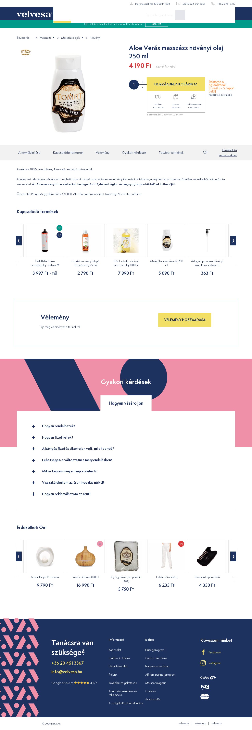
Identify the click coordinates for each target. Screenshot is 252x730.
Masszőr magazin (155, 683)
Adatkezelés (152, 699)
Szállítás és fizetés (119, 658)
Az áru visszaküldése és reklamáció (123, 693)
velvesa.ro (217, 723)
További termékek (171, 153)
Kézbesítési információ (220, 94)
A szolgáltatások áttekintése (126, 703)
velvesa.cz (200, 723)
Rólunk (113, 674)
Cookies (150, 691)
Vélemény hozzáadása (185, 320)
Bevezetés (23, 37)
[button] (19, 241)
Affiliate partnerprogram (160, 674)
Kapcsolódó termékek (68, 153)
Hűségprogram (154, 650)
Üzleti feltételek (118, 666)
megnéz (156, 27)
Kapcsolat (115, 650)
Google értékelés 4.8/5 (74, 683)
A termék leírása (29, 153)
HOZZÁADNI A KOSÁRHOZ (175, 84)
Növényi (95, 37)
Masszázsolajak (70, 37)
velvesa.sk (184, 723)
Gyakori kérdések (134, 153)
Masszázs (45, 37)
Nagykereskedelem (157, 666)
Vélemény (102, 153)
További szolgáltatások (123, 683)
